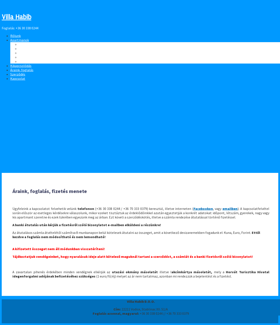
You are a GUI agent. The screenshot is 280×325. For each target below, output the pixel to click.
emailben (230, 208)
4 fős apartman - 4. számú (38, 61)
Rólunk (15, 36)
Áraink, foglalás (21, 70)
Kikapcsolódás (20, 66)
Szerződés (17, 74)
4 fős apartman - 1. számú (38, 48)
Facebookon (203, 208)
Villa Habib (16, 17)
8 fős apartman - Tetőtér (37, 44)
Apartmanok (19, 40)
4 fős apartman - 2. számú (38, 53)
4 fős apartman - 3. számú (38, 57)
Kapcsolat (17, 78)
